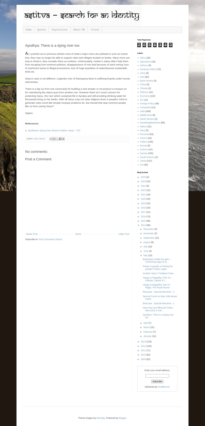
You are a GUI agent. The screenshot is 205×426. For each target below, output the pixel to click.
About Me (79, 29)
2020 (143, 199)
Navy (142, 130)
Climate (144, 88)
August (147, 242)
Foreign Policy (147, 103)
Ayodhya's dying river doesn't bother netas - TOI (54, 130)
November (148, 233)
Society (144, 153)
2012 (143, 346)
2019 (143, 203)
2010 (143, 354)
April (145, 323)
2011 (143, 350)
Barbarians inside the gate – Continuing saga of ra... (157, 260)
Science (144, 149)
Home (29, 29)
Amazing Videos (148, 69)
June (146, 251)
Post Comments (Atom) (50, 239)
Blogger (122, 418)
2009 (143, 359)
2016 (143, 216)
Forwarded (145, 107)
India (35, 139)
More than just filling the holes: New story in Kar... (158, 309)
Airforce (144, 65)
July (145, 246)
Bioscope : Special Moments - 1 (158, 303)
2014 (143, 225)
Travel (95, 29)
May (145, 255)
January (147, 336)
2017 (143, 212)
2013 (143, 341)
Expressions (60, 29)
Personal (144, 134)
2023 (143, 190)
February (148, 331)
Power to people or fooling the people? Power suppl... (158, 267)
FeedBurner (164, 387)
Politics (143, 141)
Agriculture (145, 61)
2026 (143, 177)
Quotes (41, 29)
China (143, 84)
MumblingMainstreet (150, 122)
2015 (143, 221)
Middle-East (146, 115)
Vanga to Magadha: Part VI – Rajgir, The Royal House (157, 286)
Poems (143, 138)
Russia (143, 145)
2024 (143, 186)
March (146, 327)
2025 (143, 181)
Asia (142, 77)
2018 (143, 207)
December (148, 229)
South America (147, 157)
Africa (143, 58)
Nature (42, 139)
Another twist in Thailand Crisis (158, 273)
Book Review (146, 80)
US (141, 164)
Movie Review (147, 119)
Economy (144, 96)
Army (142, 73)
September (149, 238)
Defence (144, 92)
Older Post (124, 234)
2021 (143, 194)
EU (141, 100)
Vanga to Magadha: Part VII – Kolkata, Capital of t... (157, 279)
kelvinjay (101, 418)
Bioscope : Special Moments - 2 (158, 292)
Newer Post (31, 234)
